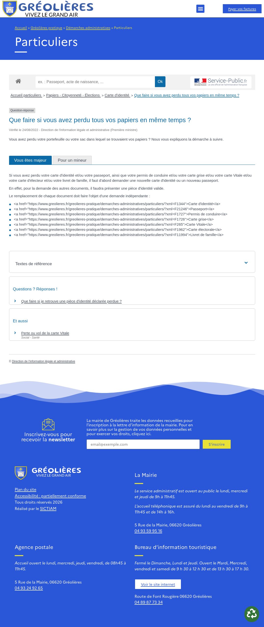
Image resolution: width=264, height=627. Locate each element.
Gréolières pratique (46, 27)
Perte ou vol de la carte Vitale (45, 333)
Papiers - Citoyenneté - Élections (73, 95)
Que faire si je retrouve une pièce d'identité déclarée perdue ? (71, 301)
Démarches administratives (88, 27)
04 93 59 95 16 (148, 530)
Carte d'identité (117, 95)
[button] (200, 9)
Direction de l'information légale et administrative (43, 361)
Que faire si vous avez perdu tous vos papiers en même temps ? (186, 95)
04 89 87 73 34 (149, 602)
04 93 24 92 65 (29, 587)
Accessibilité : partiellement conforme (50, 495)
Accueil (21, 27)
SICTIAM (48, 508)
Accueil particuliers (26, 95)
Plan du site (25, 489)
